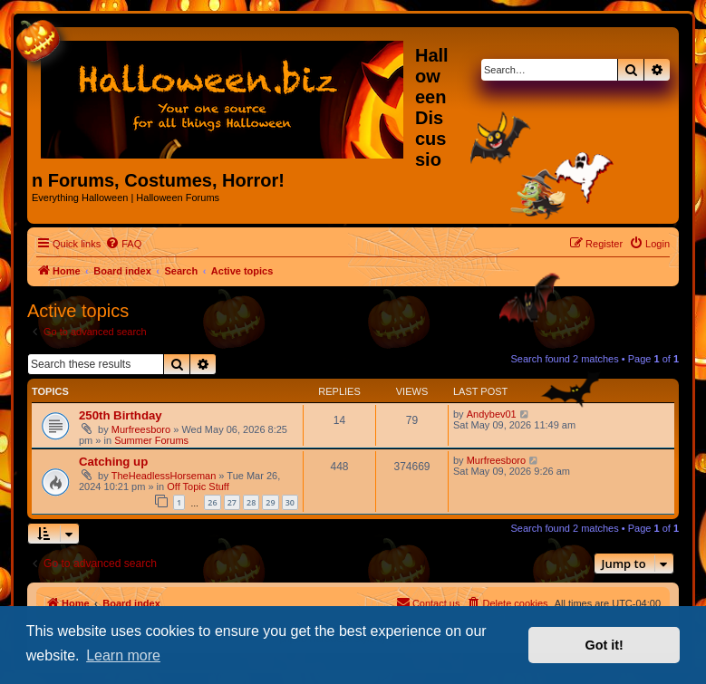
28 (251, 502)
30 (290, 502)
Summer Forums (151, 440)
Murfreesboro (140, 429)
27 (232, 502)
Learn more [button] (123, 655)
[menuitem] (123, 244)
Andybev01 (492, 414)
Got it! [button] (604, 645)
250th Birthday (120, 415)
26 (212, 502)
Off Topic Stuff (198, 486)
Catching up (113, 461)
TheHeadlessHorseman (164, 475)
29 (270, 502)
